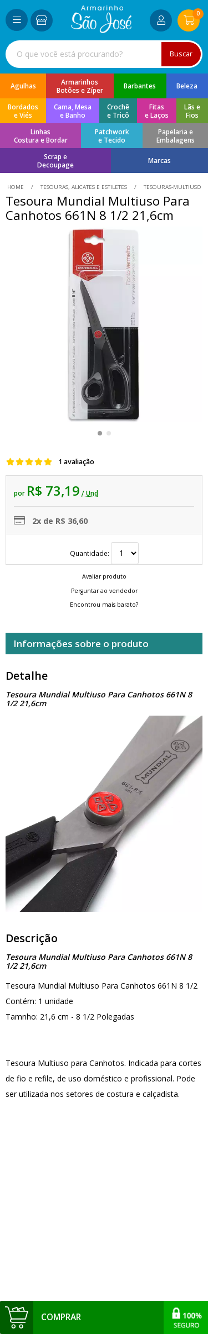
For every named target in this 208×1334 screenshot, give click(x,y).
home (16, 187)
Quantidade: (104, 553)
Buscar (181, 54)
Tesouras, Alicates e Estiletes (84, 187)
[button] (100, 433)
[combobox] (104, 54)
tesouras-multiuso (171, 187)
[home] (101, 30)
